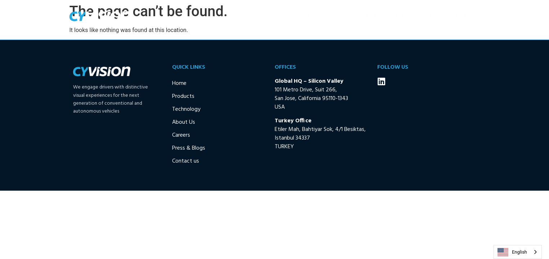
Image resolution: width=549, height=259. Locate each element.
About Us (367, 16)
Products (282, 16)
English (512, 252)
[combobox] (518, 252)
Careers (181, 135)
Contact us (459, 16)
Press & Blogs (414, 16)
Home (249, 16)
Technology (322, 16)
